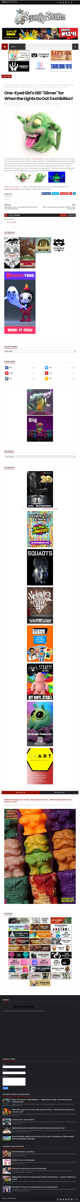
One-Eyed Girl (15, 87)
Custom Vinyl (43, 85)
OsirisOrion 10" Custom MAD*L (23, 1120)
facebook (71, 215)
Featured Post (21, 792)
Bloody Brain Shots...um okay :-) (23, 1152)
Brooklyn (29, 85)
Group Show (65, 85)
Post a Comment (12, 222)
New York (7, 87)
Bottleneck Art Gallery (12, 189)
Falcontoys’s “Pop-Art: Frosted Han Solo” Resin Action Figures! (35, 1187)
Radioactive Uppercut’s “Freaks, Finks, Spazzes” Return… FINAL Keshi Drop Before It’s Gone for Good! (38, 801)
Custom (35, 85)
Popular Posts (59, 792)
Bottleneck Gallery (20, 85)
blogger (63, 215)
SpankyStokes (12, 1198)
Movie (72, 85)
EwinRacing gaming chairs (50, 509)
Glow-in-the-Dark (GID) (54, 85)
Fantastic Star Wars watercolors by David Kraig (29, 1168)
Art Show (11, 85)
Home (6, 85)
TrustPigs (23, 87)
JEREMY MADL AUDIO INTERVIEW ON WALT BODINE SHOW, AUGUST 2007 (38, 1128)
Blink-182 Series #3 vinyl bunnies (23, 1160)
